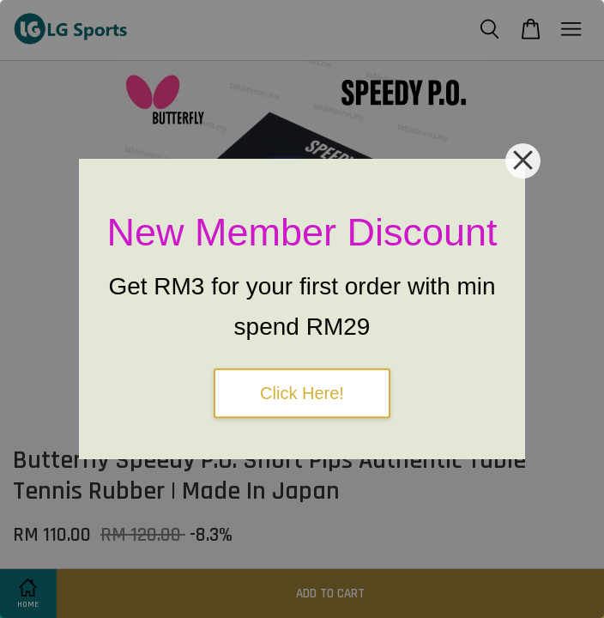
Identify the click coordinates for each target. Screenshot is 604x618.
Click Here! (302, 393)
